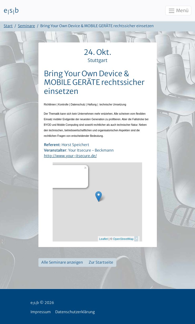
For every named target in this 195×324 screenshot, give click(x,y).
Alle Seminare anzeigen (62, 262)
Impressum (41, 312)
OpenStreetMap (123, 238)
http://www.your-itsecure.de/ (70, 155)
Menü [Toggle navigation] (178, 10)
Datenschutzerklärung (75, 312)
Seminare (26, 25)
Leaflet (103, 238)
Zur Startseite (101, 262)
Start (8, 25)
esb (11, 10)
